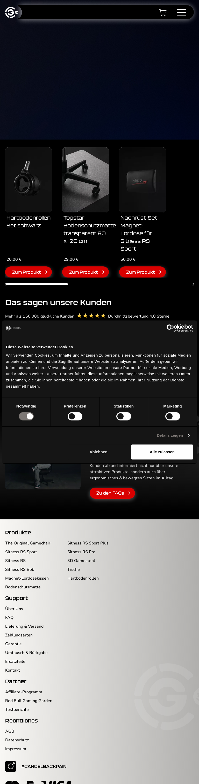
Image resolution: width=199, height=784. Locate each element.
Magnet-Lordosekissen (27, 570)
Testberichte (17, 701)
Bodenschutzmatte (23, 578)
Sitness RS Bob (19, 561)
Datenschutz (17, 731)
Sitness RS (15, 552)
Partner (15, 673)
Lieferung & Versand (24, 618)
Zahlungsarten (19, 626)
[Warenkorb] (163, 12)
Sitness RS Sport (21, 543)
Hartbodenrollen (83, 570)
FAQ (9, 609)
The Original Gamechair (27, 534)
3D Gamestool (81, 552)
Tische (73, 561)
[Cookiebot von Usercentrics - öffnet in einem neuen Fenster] (170, 328)
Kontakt (12, 662)
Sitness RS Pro (81, 543)
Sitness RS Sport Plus (88, 534)
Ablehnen (99, 452)
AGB (9, 723)
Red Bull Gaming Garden (28, 692)
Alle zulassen (162, 452)
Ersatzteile (15, 653)
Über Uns (14, 600)
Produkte (18, 524)
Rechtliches (21, 712)
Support (16, 589)
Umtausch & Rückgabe (26, 644)
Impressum (15, 740)
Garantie (13, 635)
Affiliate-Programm (23, 683)
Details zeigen (170, 435)
